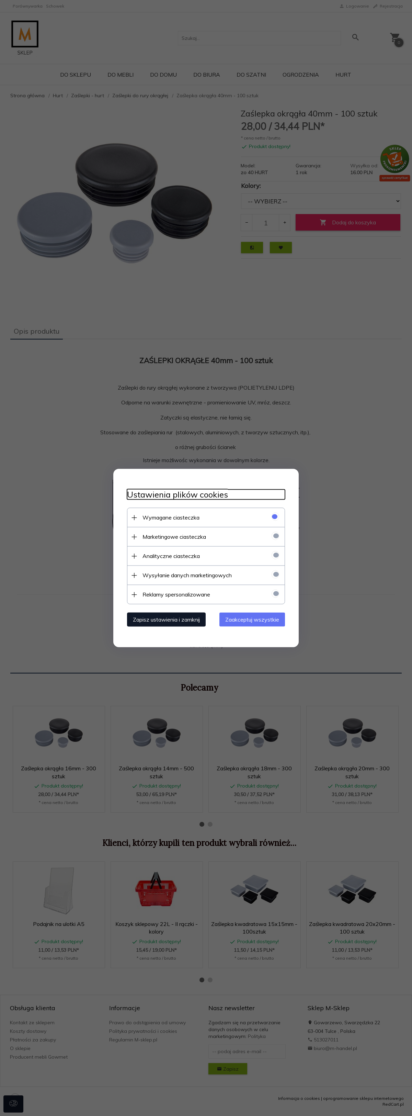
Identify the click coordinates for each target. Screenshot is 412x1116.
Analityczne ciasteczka (171, 556)
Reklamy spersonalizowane (176, 594)
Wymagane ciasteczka (170, 517)
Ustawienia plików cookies (177, 495)
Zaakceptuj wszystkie (252, 619)
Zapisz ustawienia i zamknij (166, 619)
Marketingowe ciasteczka (174, 536)
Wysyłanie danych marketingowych (187, 575)
